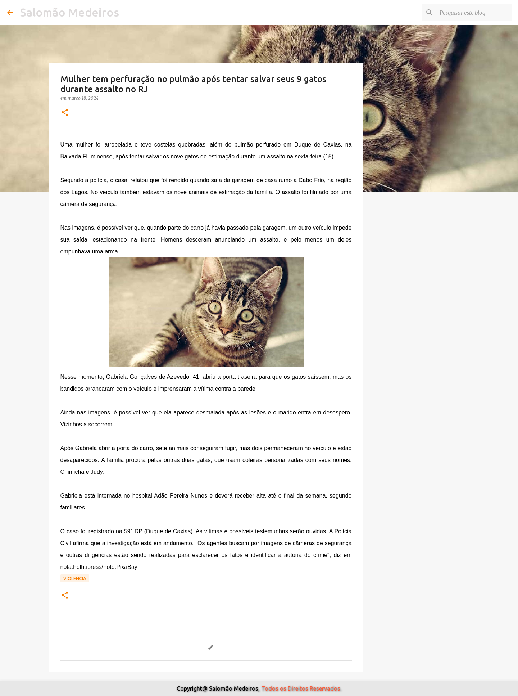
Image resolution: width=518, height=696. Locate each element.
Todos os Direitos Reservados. (301, 688)
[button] (64, 113)
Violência (74, 578)
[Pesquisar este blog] (474, 12)
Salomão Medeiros (69, 12)
